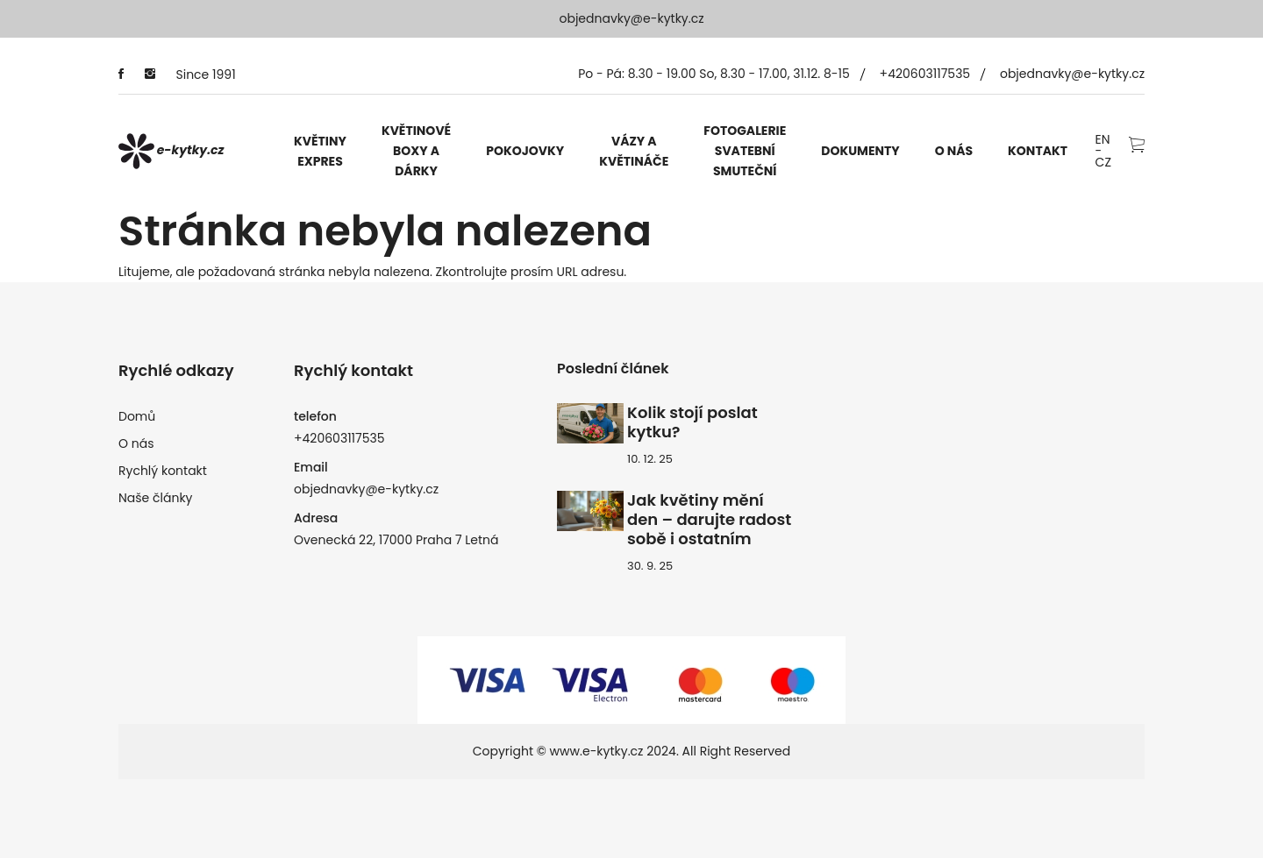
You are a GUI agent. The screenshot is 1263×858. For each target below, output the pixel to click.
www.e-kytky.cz (597, 751)
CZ (1103, 162)
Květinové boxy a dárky (416, 151)
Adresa (316, 518)
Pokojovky (525, 151)
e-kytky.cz (171, 151)
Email (311, 467)
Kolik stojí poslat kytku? (692, 422)
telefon (315, 416)
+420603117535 (925, 73)
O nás (954, 151)
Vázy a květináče (633, 151)
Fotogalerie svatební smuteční (744, 151)
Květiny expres (320, 151)
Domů (136, 416)
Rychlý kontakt (162, 470)
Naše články (155, 498)
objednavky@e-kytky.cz (631, 18)
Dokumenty (860, 151)
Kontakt (1037, 151)
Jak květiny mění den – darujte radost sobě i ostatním (709, 520)
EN (1102, 139)
